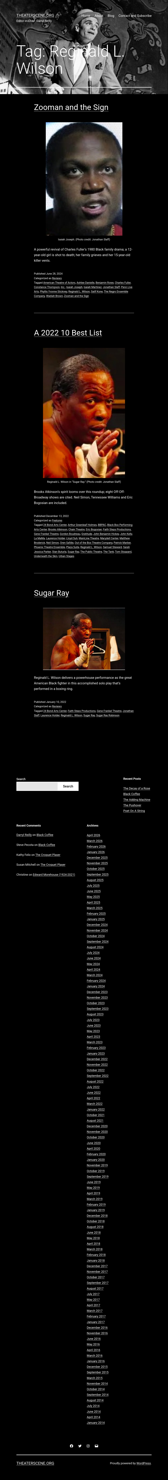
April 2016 (93, 1350)
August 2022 (95, 1081)
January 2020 (96, 1159)
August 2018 (95, 1226)
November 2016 (97, 1333)
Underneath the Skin (45, 556)
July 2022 (93, 1087)
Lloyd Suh (72, 538)
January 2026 (96, 852)
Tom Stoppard (123, 551)
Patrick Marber (122, 542)
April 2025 (93, 902)
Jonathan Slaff (111, 287)
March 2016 (95, 1355)
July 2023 (93, 1020)
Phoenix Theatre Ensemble (49, 547)
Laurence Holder (55, 538)
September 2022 (97, 1075)
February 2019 (96, 1204)
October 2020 (96, 1137)
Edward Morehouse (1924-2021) (54, 874)
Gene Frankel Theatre (46, 533)
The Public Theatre (91, 551)
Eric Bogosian (94, 529)
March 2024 (95, 975)
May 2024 (93, 964)
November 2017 (97, 1271)
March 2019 (95, 1199)
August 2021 (95, 1120)
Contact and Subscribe (135, 16)
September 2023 (97, 1008)
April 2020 (93, 1148)
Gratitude (86, 533)
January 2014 (96, 1422)
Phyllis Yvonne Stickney (53, 291)
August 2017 (95, 1288)
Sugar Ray (73, 551)
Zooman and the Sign (71, 107)
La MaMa (39, 538)
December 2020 (97, 1126)
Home (85, 16)
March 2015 (95, 1378)
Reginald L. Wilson (79, 291)
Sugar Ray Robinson (107, 715)
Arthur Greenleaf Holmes (82, 524)
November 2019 (97, 1165)
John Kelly (126, 533)
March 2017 (95, 1310)
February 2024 (96, 980)
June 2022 (94, 1092)
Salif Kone (97, 291)
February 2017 (96, 1316)
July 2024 (93, 952)
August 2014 (95, 1400)
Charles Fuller (123, 282)
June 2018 (94, 1232)
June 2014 (94, 1411)
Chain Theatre (76, 529)
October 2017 (96, 1277)
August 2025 (95, 880)
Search (21, 779)
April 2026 (93, 835)
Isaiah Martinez (93, 287)
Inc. (63, 287)
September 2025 (97, 874)
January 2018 (96, 1260)
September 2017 (97, 1282)
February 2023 (96, 1047)
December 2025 (97, 857)
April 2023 (93, 1036)
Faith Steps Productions (117, 529)
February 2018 (96, 1254)
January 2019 (96, 1210)
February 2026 (96, 846)
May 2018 (93, 1238)
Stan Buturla (59, 551)
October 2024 (96, 936)
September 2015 (97, 1372)
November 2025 (97, 863)
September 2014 (97, 1394)
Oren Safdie (67, 542)
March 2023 (95, 1042)
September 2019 (97, 1176)
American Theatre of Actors (59, 282)
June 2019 (94, 1182)
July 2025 (93, 885)
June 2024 (94, 958)
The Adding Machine (136, 799)
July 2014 (93, 1406)
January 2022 (96, 1109)
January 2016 (96, 1361)
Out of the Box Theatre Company (94, 542)
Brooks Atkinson (57, 529)
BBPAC (102, 524)
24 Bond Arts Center (55, 524)
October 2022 (96, 1070)
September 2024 (97, 941)
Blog (111, 16)
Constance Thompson (47, 287)
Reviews (57, 278)
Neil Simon (52, 542)
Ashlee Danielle (85, 282)
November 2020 (97, 1131)
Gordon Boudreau (70, 533)
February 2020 (96, 1154)
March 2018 (95, 1249)
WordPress (143, 1463)
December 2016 (97, 1327)
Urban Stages (66, 556)
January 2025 (96, 919)
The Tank (108, 551)
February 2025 (96, 913)
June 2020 (94, 1143)
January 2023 (96, 1053)
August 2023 (95, 1014)
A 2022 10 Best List (68, 332)
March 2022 (95, 1103)
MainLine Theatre (89, 538)
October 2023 (96, 1003)
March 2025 (95, 908)
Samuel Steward (112, 547)
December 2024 (97, 924)
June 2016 (94, 1338)
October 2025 (96, 868)
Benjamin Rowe (105, 282)
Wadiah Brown (54, 296)
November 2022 (97, 1064)
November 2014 (97, 1383)
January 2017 (96, 1322)
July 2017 (93, 1294)
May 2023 (93, 1031)
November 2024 (97, 930)
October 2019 (96, 1171)
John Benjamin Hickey (106, 533)
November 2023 (97, 997)
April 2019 (93, 1193)
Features (57, 520)
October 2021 (96, 1115)
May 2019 (93, 1187)
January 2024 (96, 986)
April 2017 (93, 1305)
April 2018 (93, 1243)
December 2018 (97, 1215)
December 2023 (97, 992)
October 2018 (96, 1221)
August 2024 (95, 947)
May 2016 (93, 1344)
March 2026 (95, 841)
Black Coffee (131, 794)
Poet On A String (134, 810)
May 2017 (93, 1299)
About (99, 16)
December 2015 (97, 1366)
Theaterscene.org (35, 15)
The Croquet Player (47, 855)
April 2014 (93, 1417)
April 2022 (93, 1098)
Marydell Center (109, 538)
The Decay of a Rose (136, 788)
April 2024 (93, 969)
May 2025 (93, 896)
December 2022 (97, 1059)
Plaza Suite (72, 547)
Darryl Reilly (24, 835)
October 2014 (96, 1389)
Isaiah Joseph (74, 287)
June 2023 (94, 1025)
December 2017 (97, 1266)
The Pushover (132, 805)
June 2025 (94, 891)
